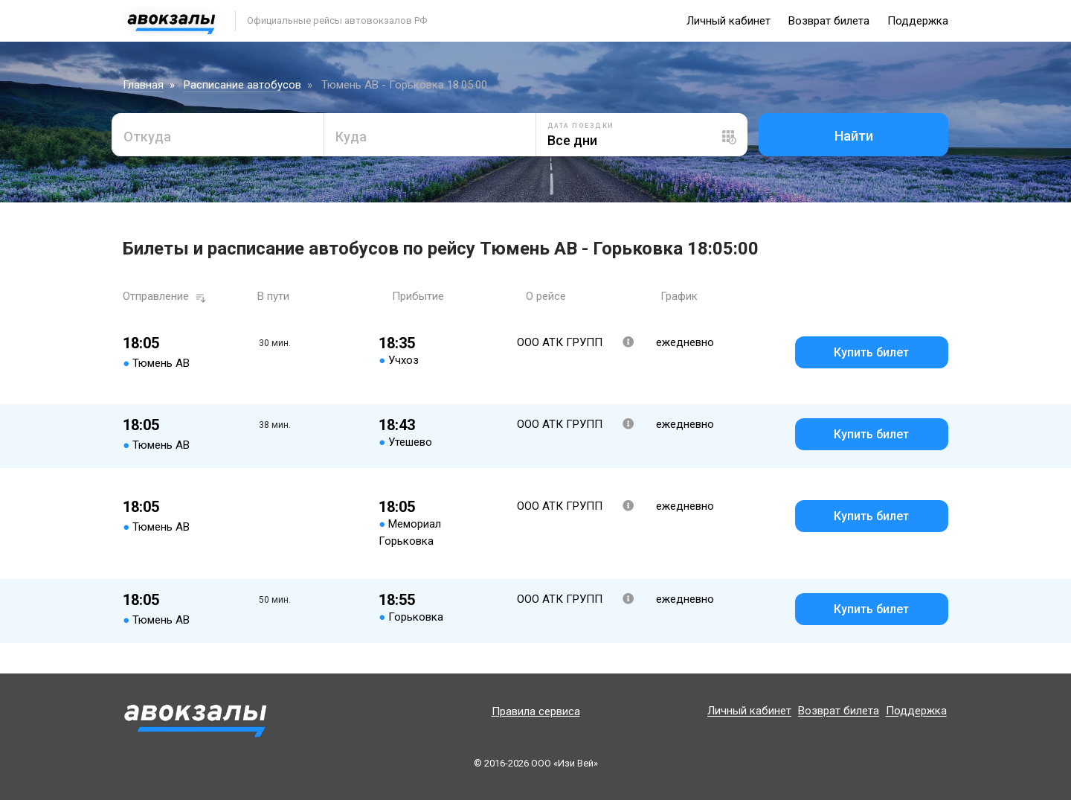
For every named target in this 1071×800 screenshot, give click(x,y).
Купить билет (871, 352)
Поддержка (917, 21)
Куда (351, 136)
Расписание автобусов (242, 85)
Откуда (147, 136)
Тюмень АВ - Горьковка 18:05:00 (404, 85)
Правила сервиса (536, 711)
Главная (143, 85)
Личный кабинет (728, 21)
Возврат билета (828, 21)
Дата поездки (580, 125)
